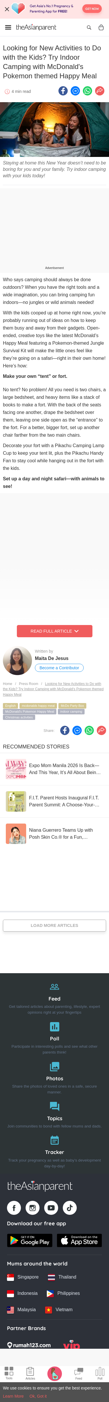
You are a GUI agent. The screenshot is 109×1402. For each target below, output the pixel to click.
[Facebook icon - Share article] (63, 90)
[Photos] (54, 1076)
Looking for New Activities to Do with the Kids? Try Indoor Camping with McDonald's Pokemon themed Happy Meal (53, 689)
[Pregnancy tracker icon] (54, 1373)
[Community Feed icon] (78, 1374)
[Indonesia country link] (22, 1293)
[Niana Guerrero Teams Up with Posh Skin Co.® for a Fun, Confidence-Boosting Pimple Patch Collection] (54, 834)
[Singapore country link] (23, 1277)
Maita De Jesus (52, 658)
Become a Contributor (59, 667)
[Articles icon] (30, 1374)
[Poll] (54, 1037)
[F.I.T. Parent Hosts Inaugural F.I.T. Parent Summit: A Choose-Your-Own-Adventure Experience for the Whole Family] (54, 801)
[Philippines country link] (63, 1293)
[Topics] (54, 1114)
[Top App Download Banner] (54, 9)
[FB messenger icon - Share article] (75, 90)
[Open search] (89, 27)
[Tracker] (54, 1150)
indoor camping (71, 711)
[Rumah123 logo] (29, 1347)
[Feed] (54, 997)
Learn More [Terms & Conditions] (13, 1396)
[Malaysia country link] (21, 1310)
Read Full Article (54, 631)
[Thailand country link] (62, 1277)
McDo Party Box (72, 705)
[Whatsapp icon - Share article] (87, 90)
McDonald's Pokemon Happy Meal (29, 711)
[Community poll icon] (100, 1374)
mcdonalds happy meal (38, 705)
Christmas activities (19, 717)
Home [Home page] (7, 684)
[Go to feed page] (36, 27)
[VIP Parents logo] (71, 1347)
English (10, 705)
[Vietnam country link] (58, 1310)
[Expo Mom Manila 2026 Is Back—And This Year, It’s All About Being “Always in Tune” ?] (54, 769)
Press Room (28, 684)
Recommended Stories (36, 747)
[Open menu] (8, 27)
